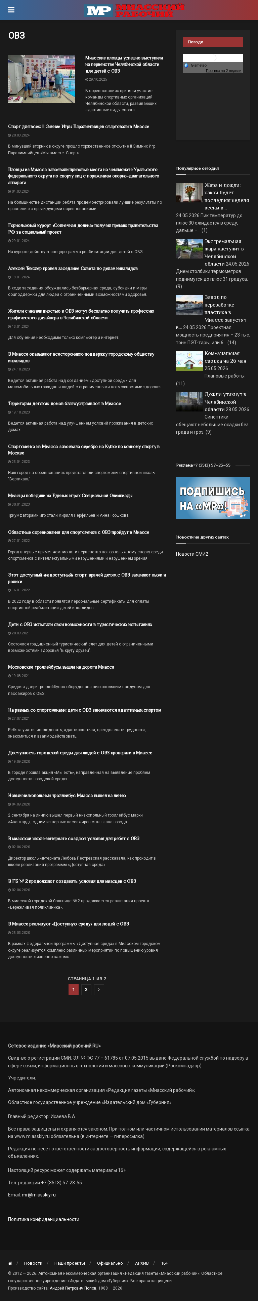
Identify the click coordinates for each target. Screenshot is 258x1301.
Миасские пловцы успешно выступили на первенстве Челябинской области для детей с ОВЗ (124, 64)
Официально (110, 1263)
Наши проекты (69, 1263)
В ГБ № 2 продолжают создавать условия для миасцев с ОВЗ (72, 881)
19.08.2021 (19, 676)
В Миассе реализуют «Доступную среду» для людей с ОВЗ (68, 924)
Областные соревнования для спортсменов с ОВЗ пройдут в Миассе (78, 532)
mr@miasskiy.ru (38, 1194)
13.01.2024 (19, 326)
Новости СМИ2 (192, 554)
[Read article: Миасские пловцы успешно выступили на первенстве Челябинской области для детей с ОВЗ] (41, 79)
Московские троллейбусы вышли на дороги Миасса (61, 667)
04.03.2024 (19, 191)
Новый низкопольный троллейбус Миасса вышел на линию (67, 795)
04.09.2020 (19, 804)
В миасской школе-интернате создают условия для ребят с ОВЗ (73, 838)
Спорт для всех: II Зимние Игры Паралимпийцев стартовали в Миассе (78, 126)
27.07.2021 (19, 718)
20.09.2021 (19, 633)
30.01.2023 (19, 504)
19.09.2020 (19, 761)
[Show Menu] (11, 10)
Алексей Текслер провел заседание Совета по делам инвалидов (73, 268)
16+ (164, 1263)
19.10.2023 (19, 412)
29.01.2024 (19, 241)
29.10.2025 (96, 79)
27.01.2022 (19, 541)
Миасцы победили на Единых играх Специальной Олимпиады (70, 495)
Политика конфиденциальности (43, 1219)
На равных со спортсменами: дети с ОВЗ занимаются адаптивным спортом (84, 710)
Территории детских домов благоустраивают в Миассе (64, 403)
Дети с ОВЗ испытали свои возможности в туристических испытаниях (80, 624)
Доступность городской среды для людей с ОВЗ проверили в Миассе (80, 752)
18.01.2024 (19, 277)
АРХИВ (142, 1263)
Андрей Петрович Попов (73, 1288)
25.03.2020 (19, 933)
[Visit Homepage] (134, 10)
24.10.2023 (19, 369)
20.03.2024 (19, 135)
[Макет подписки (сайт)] (213, 497)
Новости (33, 1263)
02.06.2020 (19, 847)
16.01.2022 (19, 590)
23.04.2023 (19, 462)
